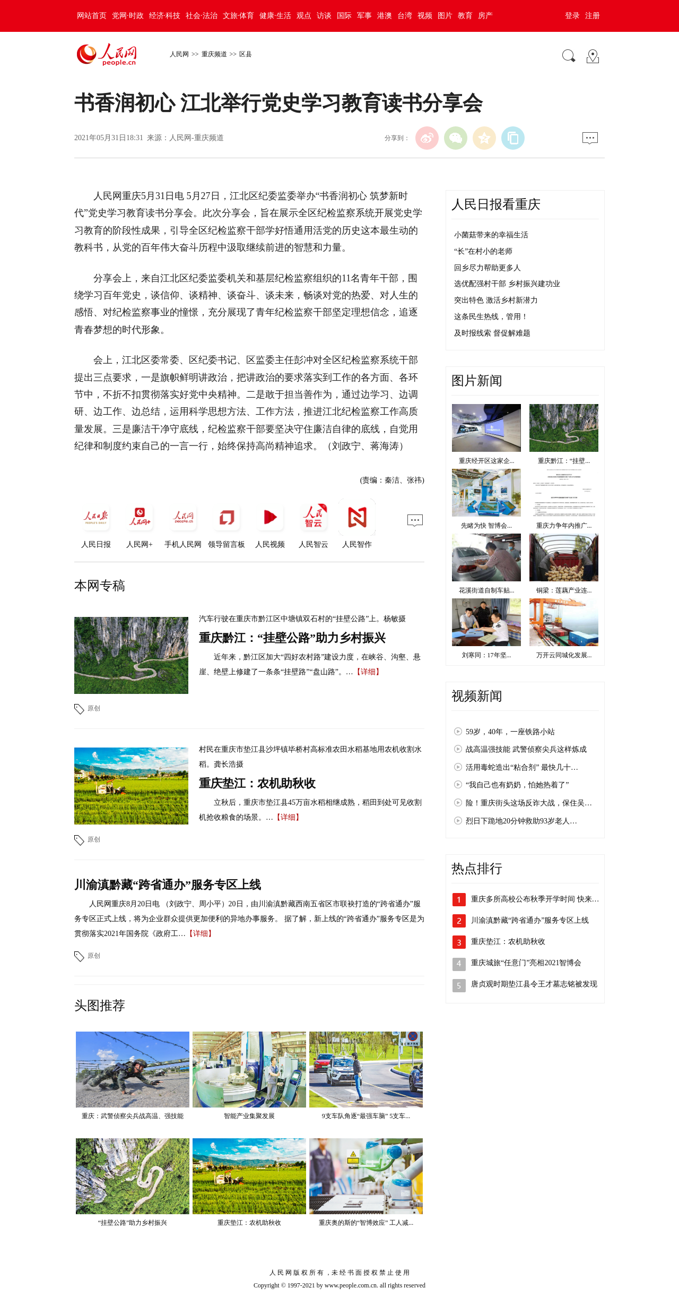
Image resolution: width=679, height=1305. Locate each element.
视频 (424, 16)
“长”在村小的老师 (483, 251)
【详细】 (368, 672)
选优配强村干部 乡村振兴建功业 (507, 284)
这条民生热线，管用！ (491, 317)
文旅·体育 (239, 16)
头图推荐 (99, 1005)
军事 (364, 16)
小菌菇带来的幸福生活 (491, 235)
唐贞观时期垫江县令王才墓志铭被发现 (534, 984)
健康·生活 (275, 16)
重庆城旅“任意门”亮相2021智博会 (526, 963)
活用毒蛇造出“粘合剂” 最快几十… (522, 767)
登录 (572, 16)
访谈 (324, 16)
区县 (245, 54)
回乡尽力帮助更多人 (487, 268)
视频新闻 (476, 696)
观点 (304, 16)
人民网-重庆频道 (196, 138)
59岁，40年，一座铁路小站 (510, 732)
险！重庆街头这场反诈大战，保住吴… (529, 803)
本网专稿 (99, 586)
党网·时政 (128, 16)
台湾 (404, 16)
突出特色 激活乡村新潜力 (496, 300)
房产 (485, 16)
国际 (344, 16)
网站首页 (92, 16)
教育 (465, 16)
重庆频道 (214, 54)
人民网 (179, 54)
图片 (445, 16)
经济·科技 (165, 16)
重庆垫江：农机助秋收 (257, 783)
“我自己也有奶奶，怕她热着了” (517, 785)
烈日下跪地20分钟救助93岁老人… (521, 821)
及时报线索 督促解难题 (492, 333)
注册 (592, 16)
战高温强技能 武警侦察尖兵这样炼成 (526, 749)
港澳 (384, 16)
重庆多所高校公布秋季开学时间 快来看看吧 (542, 899)
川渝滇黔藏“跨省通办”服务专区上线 (167, 884)
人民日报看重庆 (496, 204)
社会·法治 (201, 16)
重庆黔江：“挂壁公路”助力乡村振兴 (292, 638)
